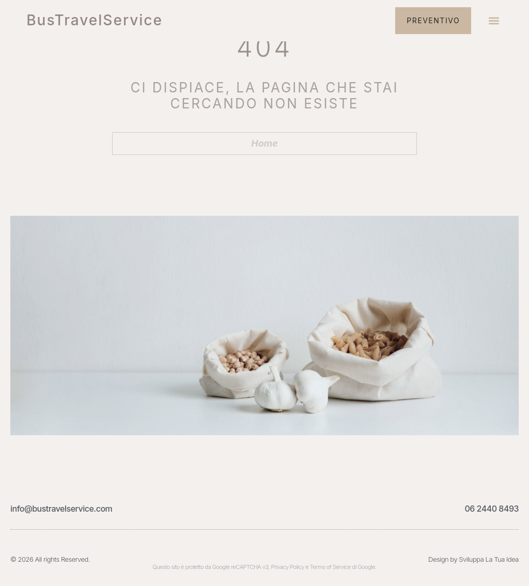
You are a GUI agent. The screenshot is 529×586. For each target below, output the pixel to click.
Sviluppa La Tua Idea (489, 559)
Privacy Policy (287, 567)
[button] (494, 20)
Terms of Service (330, 567)
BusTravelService (94, 20)
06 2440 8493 (491, 508)
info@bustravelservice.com (61, 508)
